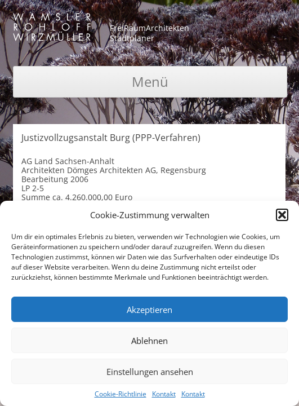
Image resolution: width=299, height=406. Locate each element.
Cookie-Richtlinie (120, 394)
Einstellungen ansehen (149, 371)
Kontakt (164, 394)
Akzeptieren (149, 309)
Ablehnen (149, 340)
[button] (282, 214)
